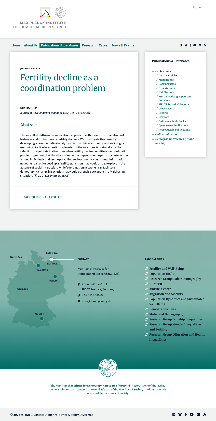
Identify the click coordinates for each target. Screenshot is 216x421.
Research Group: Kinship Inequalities (176, 319)
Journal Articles (168, 75)
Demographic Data (162, 309)
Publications (163, 71)
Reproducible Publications (174, 129)
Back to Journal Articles (42, 197)
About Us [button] (30, 45)
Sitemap (87, 414)
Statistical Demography (166, 314)
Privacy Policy (70, 414)
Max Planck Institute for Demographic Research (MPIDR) (92, 385)
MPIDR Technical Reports (174, 104)
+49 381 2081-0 (92, 295)
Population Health (162, 274)
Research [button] (89, 45)
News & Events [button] (123, 45)
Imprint (52, 414)
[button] (194, 7)
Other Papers (166, 108)
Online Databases (166, 134)
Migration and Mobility (166, 294)
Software (164, 117)
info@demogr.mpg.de (96, 301)
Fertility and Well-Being (166, 269)
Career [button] (104, 45)
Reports (163, 112)
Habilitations (166, 92)
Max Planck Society (131, 389)
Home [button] (16, 45)
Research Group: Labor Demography (175, 279)
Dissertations (167, 88)
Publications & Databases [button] (59, 45)
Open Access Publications (173, 125)
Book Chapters (167, 83)
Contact (39, 414)
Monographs (166, 79)
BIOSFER (155, 284)
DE (204, 7)
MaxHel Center (160, 289)
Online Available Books (172, 121)
